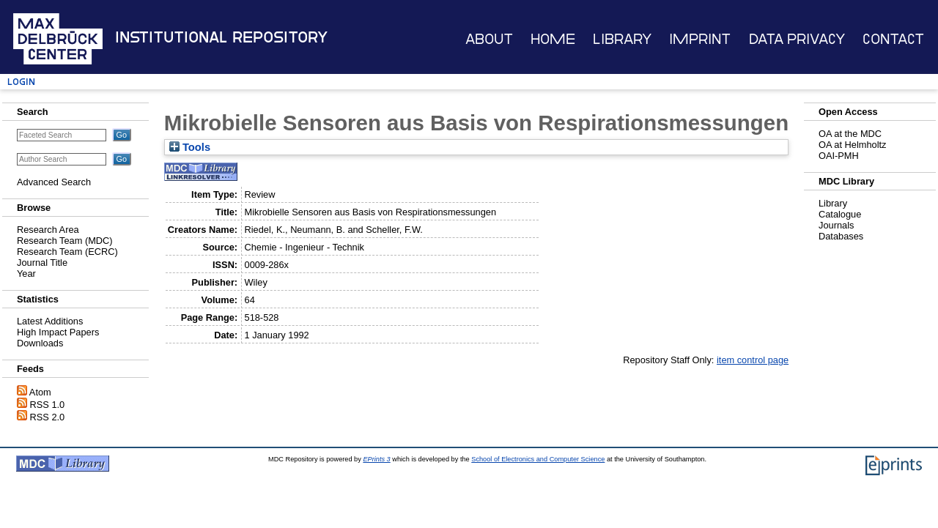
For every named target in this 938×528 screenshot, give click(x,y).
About (489, 39)
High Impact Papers (58, 332)
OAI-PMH (839, 155)
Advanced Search (54, 181)
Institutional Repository (221, 37)
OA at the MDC (850, 133)
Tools (189, 147)
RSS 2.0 (47, 417)
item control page (753, 359)
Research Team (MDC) (65, 240)
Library (622, 39)
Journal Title (42, 262)
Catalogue (840, 214)
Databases (841, 236)
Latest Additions (50, 321)
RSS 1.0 (47, 404)
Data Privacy (797, 39)
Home (553, 39)
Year (26, 273)
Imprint (700, 39)
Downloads (40, 343)
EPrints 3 (376, 459)
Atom (40, 392)
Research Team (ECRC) (67, 251)
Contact (893, 39)
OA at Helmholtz (852, 144)
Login (21, 81)
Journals (836, 225)
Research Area (48, 229)
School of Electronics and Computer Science (538, 459)
